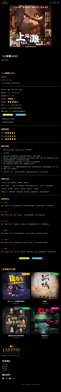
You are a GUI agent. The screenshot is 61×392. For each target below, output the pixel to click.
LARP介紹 (5, 364)
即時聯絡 (4, 368)
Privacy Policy (36, 384)
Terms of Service (26, 384)
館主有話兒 (5, 366)
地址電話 (4, 370)
